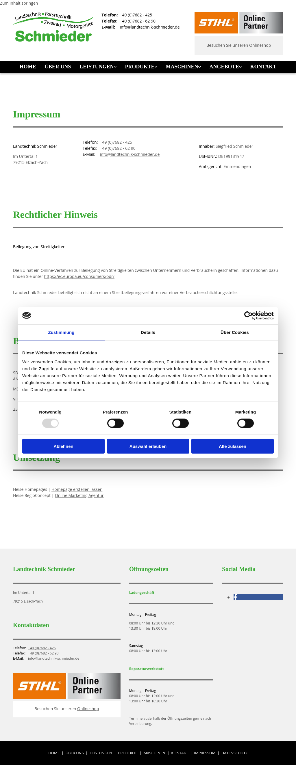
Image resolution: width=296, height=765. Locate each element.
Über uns (58, 67)
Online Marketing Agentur (79, 495)
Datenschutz (234, 752)
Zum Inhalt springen (19, 3)
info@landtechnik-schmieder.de (150, 27)
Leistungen (96, 67)
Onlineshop (260, 45)
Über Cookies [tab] (235, 332)
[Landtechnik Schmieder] (53, 40)
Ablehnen (63, 446)
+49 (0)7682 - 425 (136, 15)
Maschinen (182, 67)
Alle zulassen (232, 446)
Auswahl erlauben (148, 446)
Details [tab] (148, 332)
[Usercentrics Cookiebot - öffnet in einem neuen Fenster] (248, 315)
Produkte (139, 67)
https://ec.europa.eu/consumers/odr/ (79, 276)
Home (28, 67)
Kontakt (263, 67)
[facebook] (235, 597)
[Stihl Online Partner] (239, 32)
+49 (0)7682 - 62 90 (138, 21)
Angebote (224, 67)
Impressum (204, 752)
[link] (98, 67)
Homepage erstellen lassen (76, 489)
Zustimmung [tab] (61, 332)
